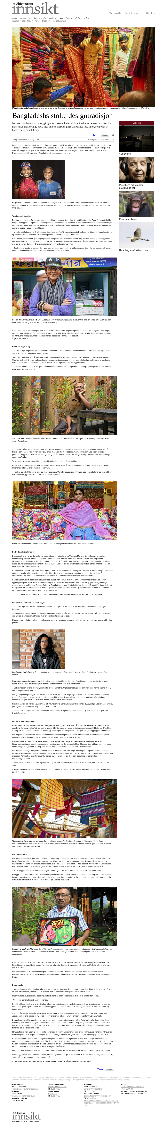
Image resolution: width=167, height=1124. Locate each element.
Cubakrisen (125, 154)
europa (23, 18)
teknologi (46, 21)
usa (30, 18)
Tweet (95, 135)
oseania (15, 21)
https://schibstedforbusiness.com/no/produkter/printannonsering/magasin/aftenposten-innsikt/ (101, 1103)
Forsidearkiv (115, 13)
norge (14, 18)
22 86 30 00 (128, 1089)
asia (61, 18)
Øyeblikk (150, 13)
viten (37, 21)
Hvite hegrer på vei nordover (134, 250)
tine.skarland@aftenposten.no (23, 1096)
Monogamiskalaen (128, 219)
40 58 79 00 (91, 1098)
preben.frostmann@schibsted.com (97, 1096)
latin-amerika (40, 18)
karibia (69, 18)
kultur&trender (59, 21)
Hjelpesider (52, 1094)
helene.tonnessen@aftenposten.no (25, 1089)
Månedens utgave (133, 13)
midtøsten (53, 18)
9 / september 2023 (106, 139)
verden (86, 18)
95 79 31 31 (91, 1091)
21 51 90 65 (55, 1089)
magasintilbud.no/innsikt (57, 1087)
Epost (106, 135)
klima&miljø (27, 21)
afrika (77, 18)
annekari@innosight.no (93, 1089)
